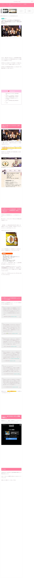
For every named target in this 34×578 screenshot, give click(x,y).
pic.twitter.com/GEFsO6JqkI (15, 358)
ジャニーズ (19, 4)
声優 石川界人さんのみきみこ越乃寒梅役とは (12, 94)
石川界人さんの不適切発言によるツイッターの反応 (12, 98)
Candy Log (17, 1)
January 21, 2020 (14, 316)
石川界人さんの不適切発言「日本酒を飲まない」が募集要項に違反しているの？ (12, 96)
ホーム (3, 4)
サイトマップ (4, 6)
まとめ (7, 102)
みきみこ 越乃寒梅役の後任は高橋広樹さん (12, 101)
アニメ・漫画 (8, 4)
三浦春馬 (25, 4)
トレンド (14, 4)
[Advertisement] (11, 47)
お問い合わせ (10, 6)
